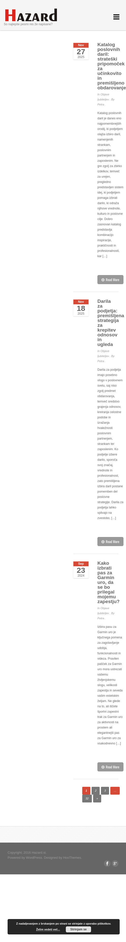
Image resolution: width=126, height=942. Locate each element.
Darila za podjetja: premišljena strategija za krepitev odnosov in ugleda (110, 323)
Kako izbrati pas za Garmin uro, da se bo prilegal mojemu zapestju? (108, 582)
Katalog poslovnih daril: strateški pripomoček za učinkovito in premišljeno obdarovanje (111, 66)
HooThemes (72, 857)
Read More (110, 279)
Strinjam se (78, 929)
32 (87, 798)
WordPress (34, 857)
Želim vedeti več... (48, 929)
